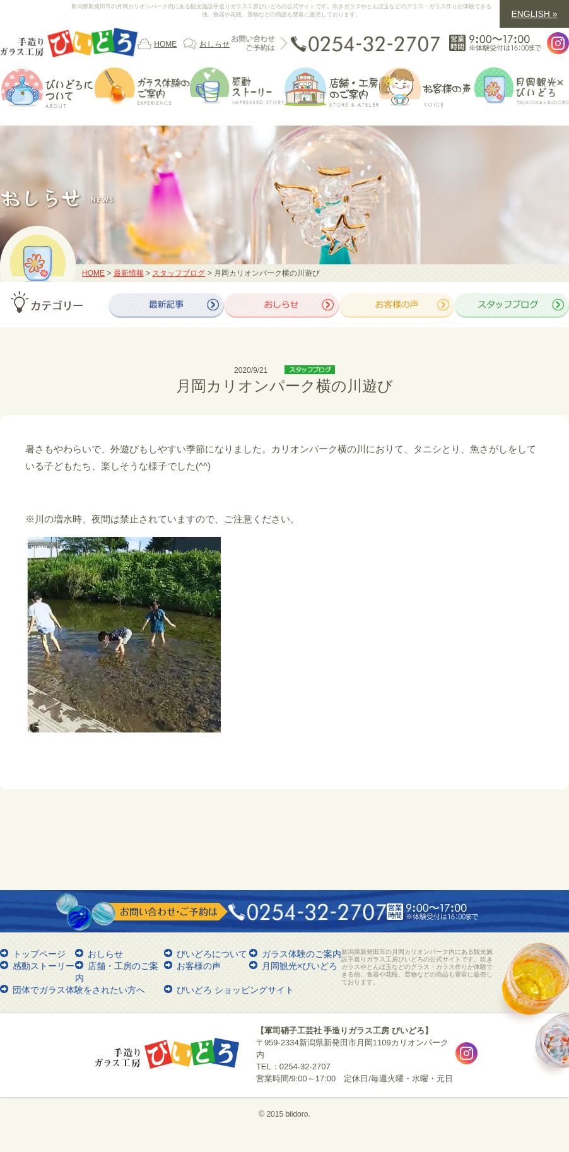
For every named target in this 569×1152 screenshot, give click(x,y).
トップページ (39, 954)
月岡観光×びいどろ (299, 966)
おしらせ (214, 44)
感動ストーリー (43, 966)
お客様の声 (199, 966)
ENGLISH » (534, 14)
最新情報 (129, 273)
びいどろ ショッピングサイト (235, 990)
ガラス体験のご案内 (301, 954)
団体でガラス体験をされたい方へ (79, 990)
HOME (165, 44)
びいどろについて (212, 954)
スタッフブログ (178, 273)
